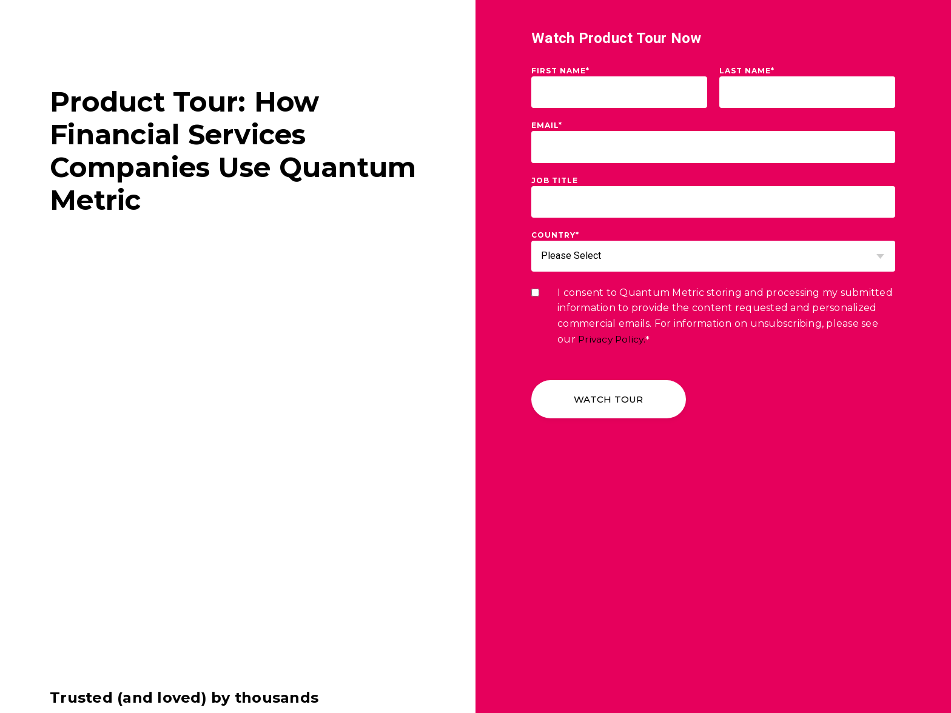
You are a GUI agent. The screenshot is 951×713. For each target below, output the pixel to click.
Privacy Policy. (613, 339)
